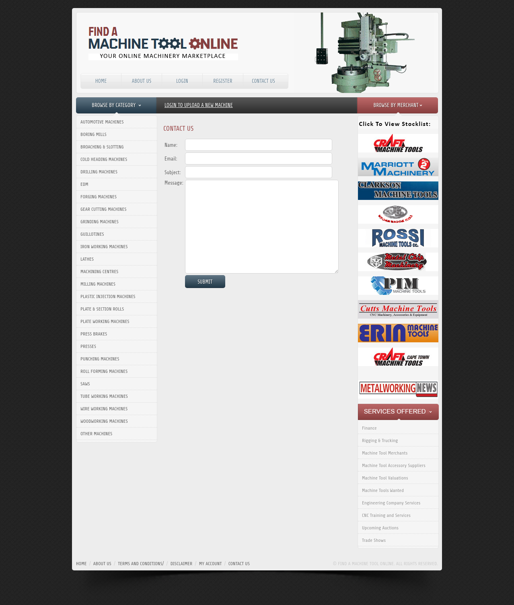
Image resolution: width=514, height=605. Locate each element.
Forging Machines (98, 197)
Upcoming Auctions (380, 528)
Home (101, 81)
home (81, 563)
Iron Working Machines (103, 246)
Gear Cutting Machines (103, 209)
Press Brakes (93, 334)
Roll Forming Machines (103, 371)
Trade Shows (374, 540)
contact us (239, 563)
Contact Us (263, 81)
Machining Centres (99, 271)
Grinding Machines (99, 221)
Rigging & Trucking (380, 440)
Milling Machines (97, 284)
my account (210, 563)
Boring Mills (93, 134)
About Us (142, 81)
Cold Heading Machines (103, 159)
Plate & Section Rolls (102, 309)
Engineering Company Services (391, 503)
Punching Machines (99, 359)
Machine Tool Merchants (384, 453)
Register (222, 81)
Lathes (87, 259)
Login (182, 81)
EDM (84, 184)
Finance (369, 428)
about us (102, 563)
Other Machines (96, 433)
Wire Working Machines (103, 409)
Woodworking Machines (104, 421)
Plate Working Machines (105, 321)
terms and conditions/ (141, 563)
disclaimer (182, 563)
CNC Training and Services (386, 515)
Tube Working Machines (104, 396)
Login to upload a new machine (198, 105)
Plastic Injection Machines (108, 296)
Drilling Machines (98, 172)
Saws (85, 384)
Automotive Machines (101, 122)
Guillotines (92, 234)
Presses (88, 346)
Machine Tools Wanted (383, 490)
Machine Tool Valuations (385, 478)
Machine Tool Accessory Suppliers (394, 465)
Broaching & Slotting (101, 147)
